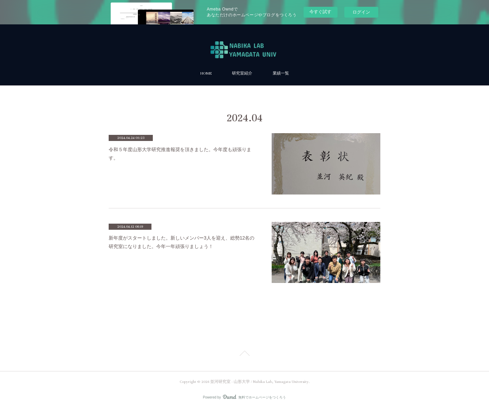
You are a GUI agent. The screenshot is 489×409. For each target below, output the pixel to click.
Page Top (244, 354)
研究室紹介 (242, 73)
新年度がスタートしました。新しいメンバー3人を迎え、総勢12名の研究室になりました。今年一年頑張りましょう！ (181, 242)
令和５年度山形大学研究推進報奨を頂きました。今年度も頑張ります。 (180, 154)
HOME (206, 73)
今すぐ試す (320, 11)
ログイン (361, 12)
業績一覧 (281, 73)
